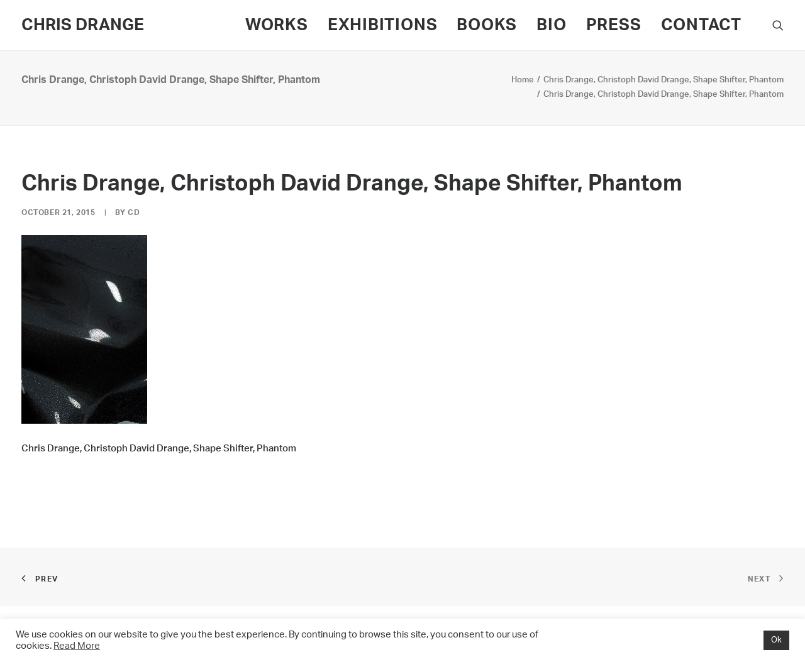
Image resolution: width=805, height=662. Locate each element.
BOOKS (487, 25)
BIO (551, 25)
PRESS (613, 25)
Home (522, 80)
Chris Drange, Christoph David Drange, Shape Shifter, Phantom (663, 80)
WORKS (276, 25)
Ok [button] (776, 640)
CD (134, 212)
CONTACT (701, 25)
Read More (76, 646)
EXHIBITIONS (383, 25)
